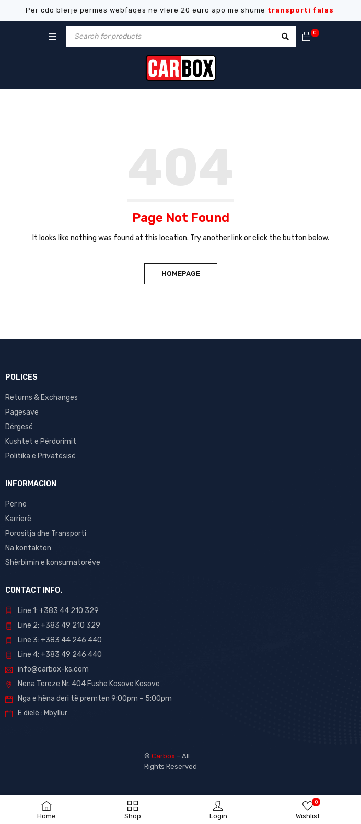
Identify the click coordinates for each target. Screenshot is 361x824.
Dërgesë (19, 426)
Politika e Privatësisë (40, 456)
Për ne (16, 504)
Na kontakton (28, 548)
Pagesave (22, 412)
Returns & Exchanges (41, 397)
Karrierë (18, 518)
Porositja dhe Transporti (45, 533)
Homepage (180, 273)
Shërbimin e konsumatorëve (52, 562)
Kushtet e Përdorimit (40, 441)
